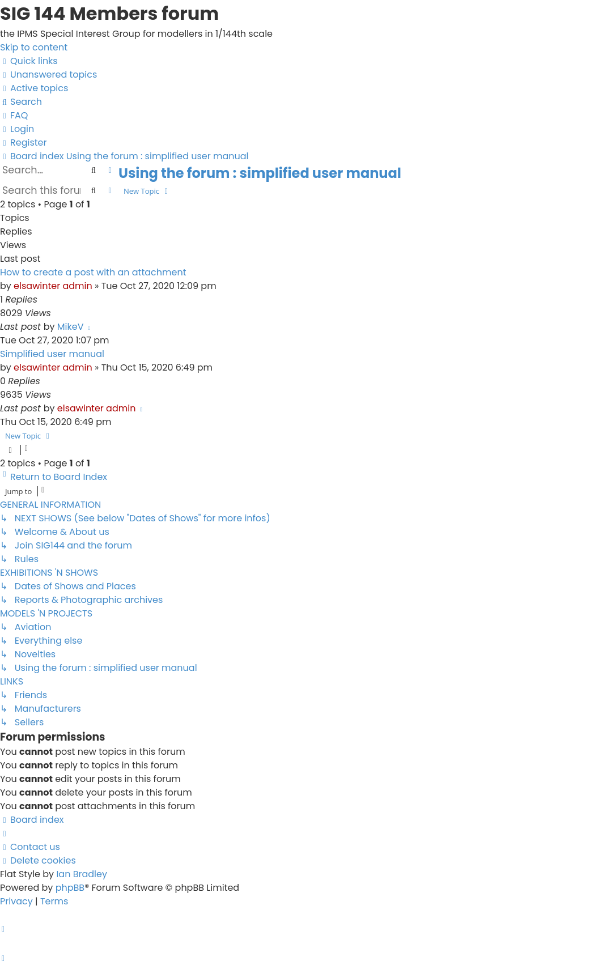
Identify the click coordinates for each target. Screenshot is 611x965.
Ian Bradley (81, 874)
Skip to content (33, 47)
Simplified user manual (52, 353)
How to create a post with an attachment (93, 272)
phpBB (70, 887)
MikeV (70, 326)
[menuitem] (48, 74)
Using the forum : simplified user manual (259, 173)
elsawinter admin (53, 285)
